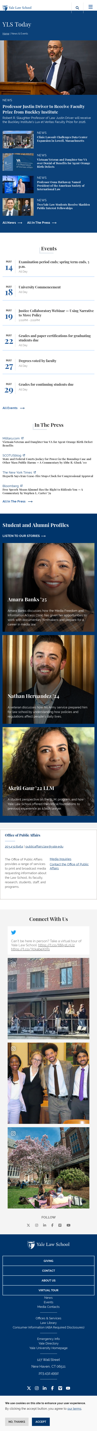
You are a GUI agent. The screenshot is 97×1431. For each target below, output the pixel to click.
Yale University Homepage (48, 1348)
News (48, 1297)
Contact (48, 1270)
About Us (49, 1280)
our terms (74, 1408)
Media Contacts (48, 1307)
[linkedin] (44, 1225)
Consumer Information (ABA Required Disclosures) (48, 1327)
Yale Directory (49, 1343)
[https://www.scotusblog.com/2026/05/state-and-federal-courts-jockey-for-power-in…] (48, 459)
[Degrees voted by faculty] (48, 366)
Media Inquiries (60, 859)
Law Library (48, 1323)
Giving (48, 1261)
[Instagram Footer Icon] (37, 1388)
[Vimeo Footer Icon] (60, 1388)
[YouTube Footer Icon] (68, 1388)
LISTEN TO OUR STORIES (21, 536)
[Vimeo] (59, 1225)
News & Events (19, 33)
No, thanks (16, 1421)
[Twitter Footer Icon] (29, 1388)
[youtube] (68, 1225)
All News (9, 222)
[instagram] (36, 1225)
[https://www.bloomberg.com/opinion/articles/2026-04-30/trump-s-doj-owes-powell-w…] (48, 490)
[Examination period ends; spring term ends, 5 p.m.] (48, 268)
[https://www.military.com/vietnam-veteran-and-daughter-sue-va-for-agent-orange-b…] (48, 442)
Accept (41, 1421)
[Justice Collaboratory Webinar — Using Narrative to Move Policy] (48, 317)
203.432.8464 (14, 846)
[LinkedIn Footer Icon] (44, 1388)
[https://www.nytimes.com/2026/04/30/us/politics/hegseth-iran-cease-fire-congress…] (48, 475)
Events (48, 1302)
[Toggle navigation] (90, 7)
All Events (10, 408)
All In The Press (38, 222)
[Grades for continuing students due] (48, 390)
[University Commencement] (48, 292)
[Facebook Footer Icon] (52, 1388)
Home (6, 33)
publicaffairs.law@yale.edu (44, 846)
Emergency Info (48, 1339)
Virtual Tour (48, 1290)
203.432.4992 (49, 1373)
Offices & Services (48, 1318)
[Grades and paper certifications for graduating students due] (48, 342)
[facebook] (52, 1225)
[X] (28, 1225)
